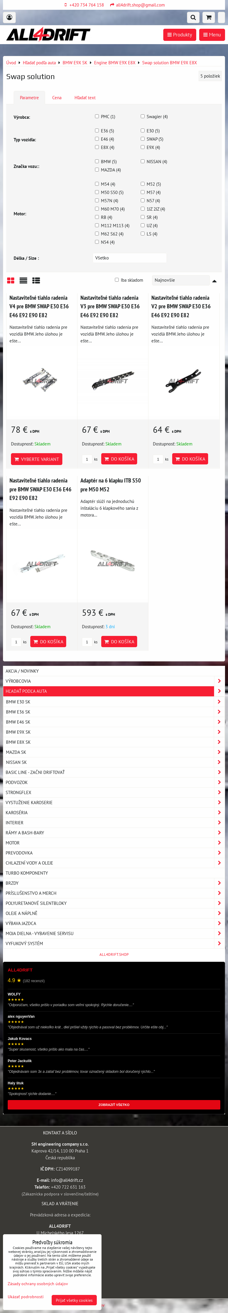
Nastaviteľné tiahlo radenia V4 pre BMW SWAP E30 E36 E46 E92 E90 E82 (39, 306)
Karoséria (115, 812)
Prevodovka (115, 853)
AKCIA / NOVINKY (22, 671)
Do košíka (119, 459)
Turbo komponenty (27, 873)
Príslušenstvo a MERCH (115, 893)
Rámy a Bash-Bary (115, 833)
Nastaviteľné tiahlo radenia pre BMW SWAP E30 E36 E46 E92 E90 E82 (41, 489)
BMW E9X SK (115, 732)
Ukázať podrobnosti (26, 1296)
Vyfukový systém (115, 943)
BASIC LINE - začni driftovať (115, 772)
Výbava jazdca (115, 923)
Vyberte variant (36, 459)
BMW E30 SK (115, 702)
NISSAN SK (115, 762)
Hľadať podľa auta (115, 691)
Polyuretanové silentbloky (115, 903)
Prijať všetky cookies (74, 1300)
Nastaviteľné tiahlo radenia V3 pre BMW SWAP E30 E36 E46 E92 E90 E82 (110, 306)
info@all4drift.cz (67, 1180)
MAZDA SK (115, 752)
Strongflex (115, 792)
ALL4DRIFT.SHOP (114, 954)
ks (89, 459)
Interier (115, 823)
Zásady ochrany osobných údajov (38, 1283)
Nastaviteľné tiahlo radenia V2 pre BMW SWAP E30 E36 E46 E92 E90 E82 (181, 306)
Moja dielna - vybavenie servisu (115, 933)
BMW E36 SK (115, 712)
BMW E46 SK (115, 722)
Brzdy (115, 883)
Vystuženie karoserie (115, 802)
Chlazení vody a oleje (115, 863)
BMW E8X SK (115, 742)
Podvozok (115, 782)
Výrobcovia (115, 681)
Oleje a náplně (115, 913)
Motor (115, 843)
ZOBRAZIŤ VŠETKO (114, 1105)
